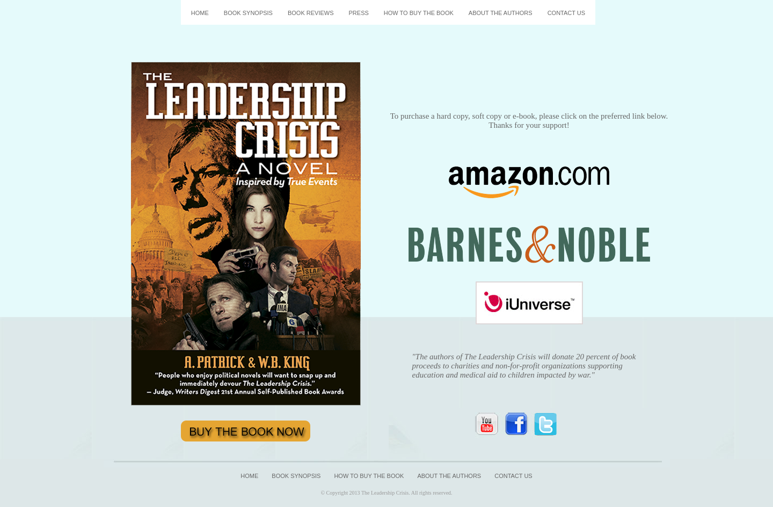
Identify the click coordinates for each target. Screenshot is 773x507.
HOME (200, 13)
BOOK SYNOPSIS (248, 13)
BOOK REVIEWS (311, 13)
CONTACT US (567, 13)
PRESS (359, 13)
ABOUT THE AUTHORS (501, 13)
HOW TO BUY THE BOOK (419, 13)
